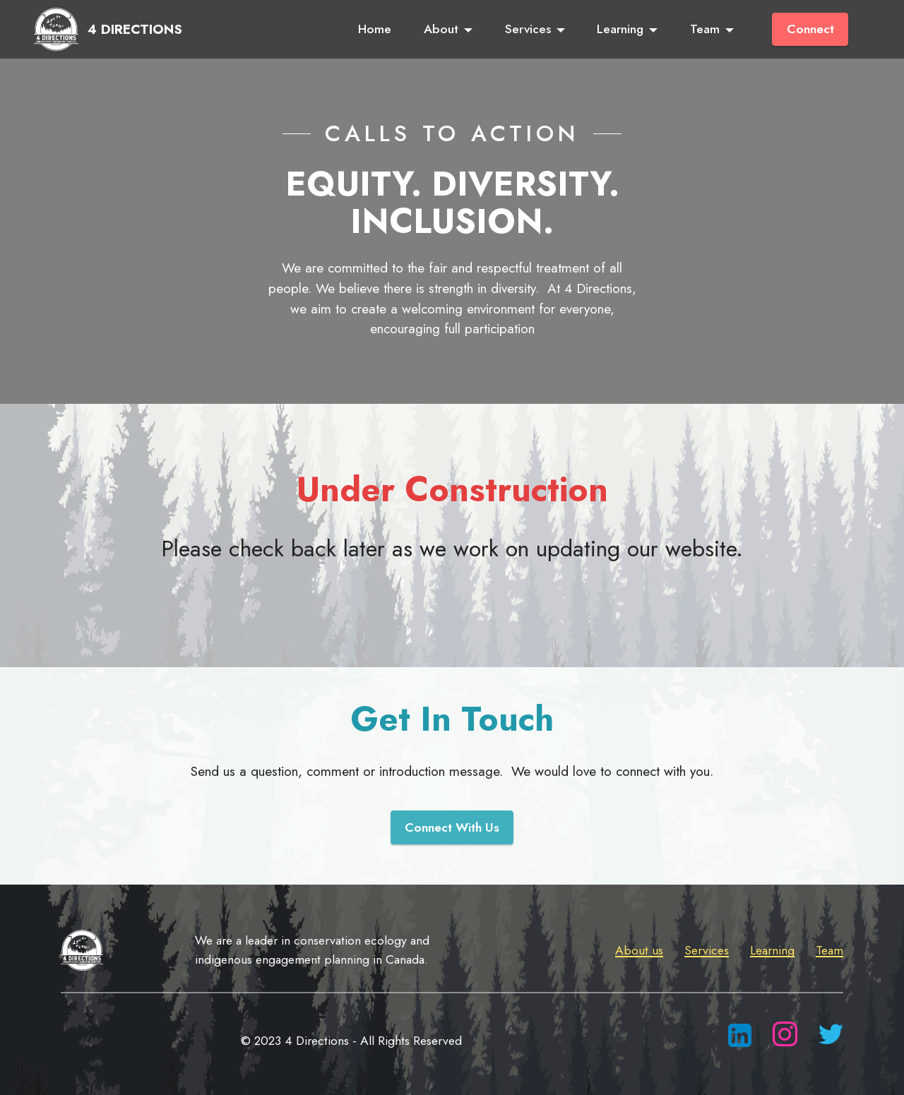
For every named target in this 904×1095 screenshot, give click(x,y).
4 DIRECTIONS (135, 29)
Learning (620, 29)
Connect (810, 29)
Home (374, 29)
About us (639, 950)
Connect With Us (452, 827)
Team (705, 29)
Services (528, 29)
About (441, 29)
